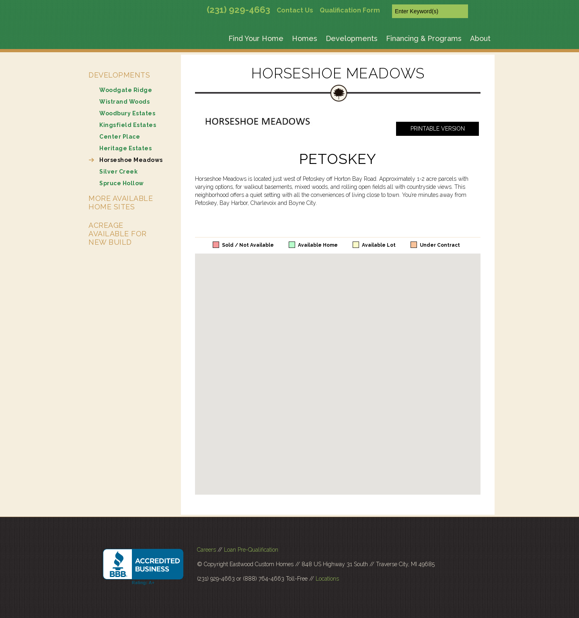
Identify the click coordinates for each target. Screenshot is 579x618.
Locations (327, 578)
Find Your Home (255, 38)
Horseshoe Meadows (131, 160)
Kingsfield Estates (127, 125)
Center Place (119, 136)
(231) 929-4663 (238, 9)
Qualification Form (350, 10)
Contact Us (295, 10)
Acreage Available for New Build (117, 233)
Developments (352, 38)
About (480, 38)
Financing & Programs (424, 38)
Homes (304, 38)
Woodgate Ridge (125, 90)
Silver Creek (118, 171)
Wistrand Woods (124, 101)
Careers (206, 549)
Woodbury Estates (127, 113)
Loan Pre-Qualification (251, 549)
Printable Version (438, 128)
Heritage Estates (125, 148)
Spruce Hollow (121, 183)
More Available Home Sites (120, 202)
